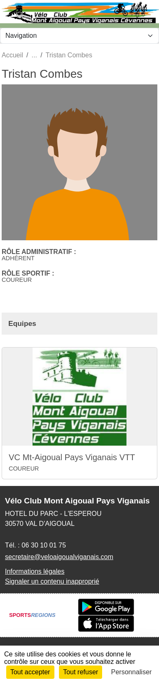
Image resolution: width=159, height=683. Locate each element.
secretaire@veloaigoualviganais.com (59, 556)
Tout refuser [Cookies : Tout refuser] (80, 672)
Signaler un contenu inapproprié (52, 581)
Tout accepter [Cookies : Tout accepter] (30, 672)
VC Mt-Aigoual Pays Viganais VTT (72, 457)
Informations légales (34, 571)
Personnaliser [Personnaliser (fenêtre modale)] (131, 672)
